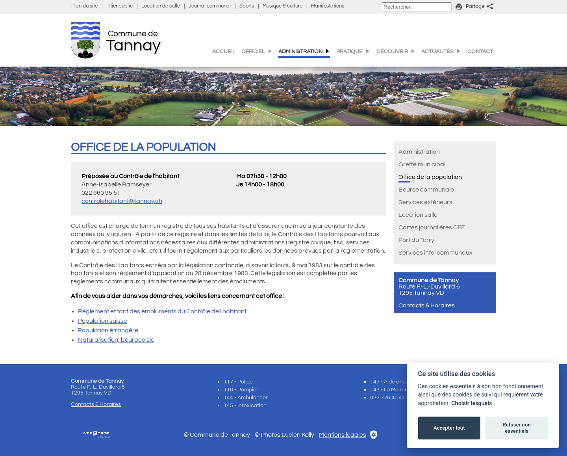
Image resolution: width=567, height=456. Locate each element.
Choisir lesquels (471, 403)
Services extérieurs (425, 202)
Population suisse (102, 321)
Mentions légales (342, 435)
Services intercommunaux (435, 252)
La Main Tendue (403, 390)
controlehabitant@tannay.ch (122, 201)
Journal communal (210, 6)
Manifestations (327, 6)
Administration (419, 152)
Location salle (417, 215)
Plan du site (84, 6)
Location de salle (160, 6)
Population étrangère (108, 330)
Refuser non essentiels (516, 428)
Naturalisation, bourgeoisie (116, 340)
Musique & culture (282, 6)
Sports (246, 6)
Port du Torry (416, 240)
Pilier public (119, 6)
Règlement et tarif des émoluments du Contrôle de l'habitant (162, 311)
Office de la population (430, 177)
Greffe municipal (421, 164)
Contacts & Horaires (426, 305)
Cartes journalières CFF (431, 227)
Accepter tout (449, 428)
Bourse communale (426, 189)
